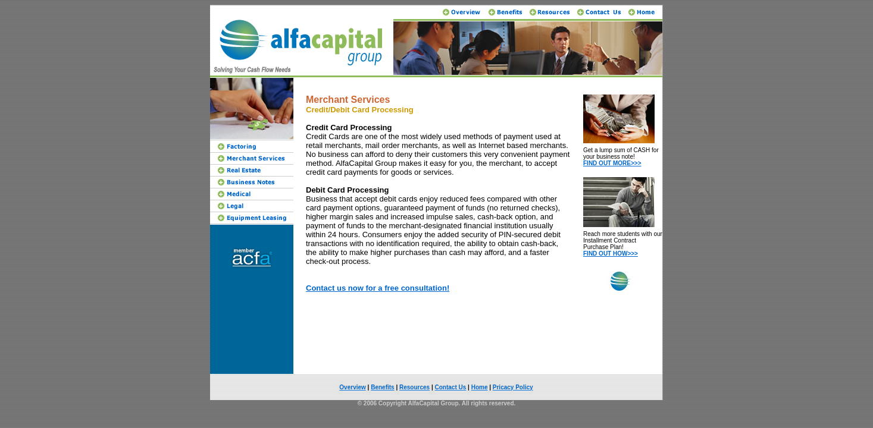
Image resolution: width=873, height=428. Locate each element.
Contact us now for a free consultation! (377, 288)
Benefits (382, 387)
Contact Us (451, 387)
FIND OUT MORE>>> (612, 163)
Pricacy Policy (513, 387)
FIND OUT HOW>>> (610, 253)
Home (479, 387)
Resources (414, 387)
